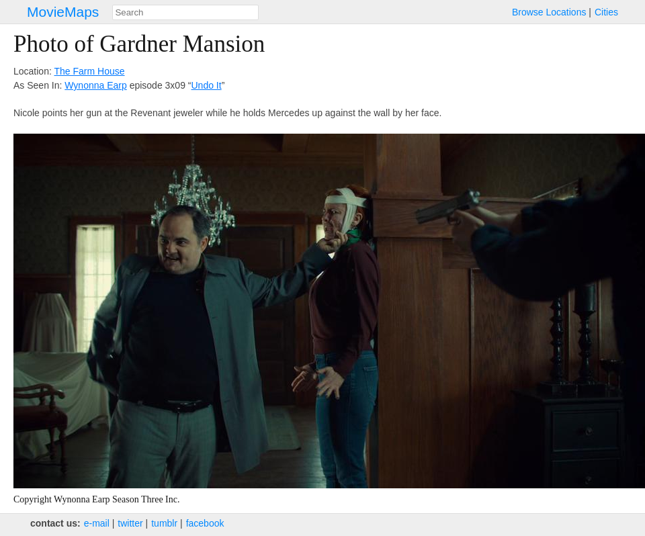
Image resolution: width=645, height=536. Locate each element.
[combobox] (185, 12)
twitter (130, 523)
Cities (606, 12)
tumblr (164, 523)
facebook (205, 523)
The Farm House (89, 71)
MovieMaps (63, 12)
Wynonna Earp (95, 85)
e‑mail (97, 523)
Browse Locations (549, 12)
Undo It (206, 85)
